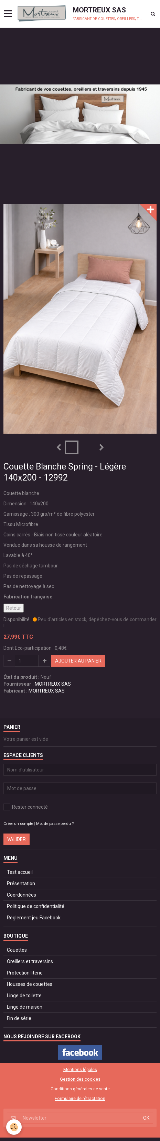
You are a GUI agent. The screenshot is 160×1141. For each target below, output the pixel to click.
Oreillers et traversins (30, 961)
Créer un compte (18, 823)
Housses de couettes (29, 984)
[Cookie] (14, 1127)
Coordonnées (21, 895)
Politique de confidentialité (35, 906)
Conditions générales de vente (80, 1088)
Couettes (17, 950)
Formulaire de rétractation (80, 1098)
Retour (13, 608)
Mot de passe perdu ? (55, 823)
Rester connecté (25, 807)
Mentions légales (80, 1069)
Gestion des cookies (80, 1079)
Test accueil (20, 872)
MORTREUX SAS (53, 684)
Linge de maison (24, 1007)
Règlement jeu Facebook (34, 917)
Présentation (21, 883)
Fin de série (19, 1018)
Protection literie (25, 973)
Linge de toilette (24, 995)
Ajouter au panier (78, 661)
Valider (16, 839)
